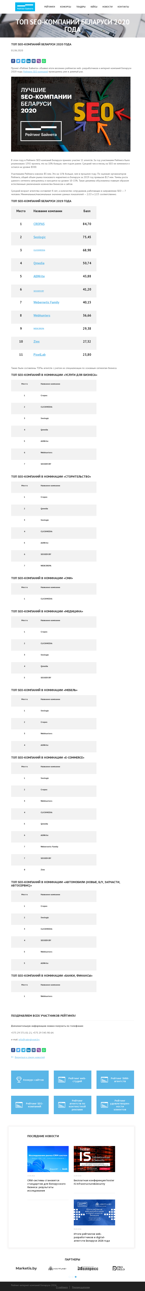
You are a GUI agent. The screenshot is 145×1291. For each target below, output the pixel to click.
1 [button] (69, 1277)
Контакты (123, 6)
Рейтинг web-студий (72, 1079)
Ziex (36, 341)
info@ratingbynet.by (29, 1039)
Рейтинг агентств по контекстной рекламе (72, 1105)
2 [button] (72, 1277)
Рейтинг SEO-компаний (29, 1105)
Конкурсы (65, 6)
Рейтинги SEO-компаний (35, 71)
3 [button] (76, 1277)
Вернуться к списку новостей (30, 1057)
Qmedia (38, 263)
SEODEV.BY (38, 291)
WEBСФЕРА (38, 328)
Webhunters (41, 315)
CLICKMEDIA (39, 250)
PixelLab (39, 355)
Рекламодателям (81, 1287)
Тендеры (81, 6)
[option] (26, 1268)
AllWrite (39, 276)
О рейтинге (62, 1287)
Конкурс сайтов (30, 1079)
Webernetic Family (46, 302)
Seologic (39, 237)
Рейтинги (49, 6)
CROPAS (39, 224)
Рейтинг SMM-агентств (114, 1079)
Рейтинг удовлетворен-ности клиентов (115, 1105)
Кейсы (94, 6)
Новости (107, 6)
